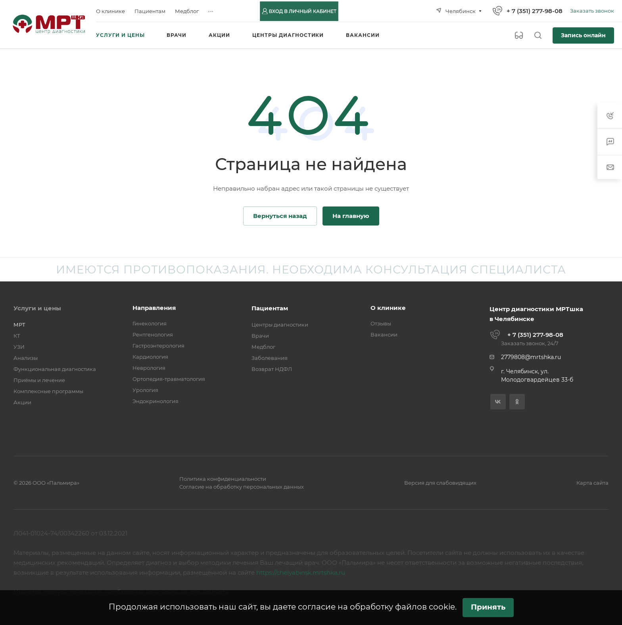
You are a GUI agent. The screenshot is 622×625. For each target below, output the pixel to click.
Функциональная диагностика (54, 369)
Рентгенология (152, 334)
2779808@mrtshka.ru (531, 357)
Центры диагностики (279, 324)
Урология (145, 390)
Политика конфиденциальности (222, 479)
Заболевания (269, 358)
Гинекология (149, 323)
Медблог (263, 347)
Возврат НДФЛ (271, 369)
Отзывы (381, 323)
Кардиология (150, 357)
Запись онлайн (583, 35)
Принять (488, 607)
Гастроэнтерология (158, 345)
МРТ (19, 324)
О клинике (388, 308)
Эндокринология (155, 401)
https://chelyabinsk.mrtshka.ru (300, 572)
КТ (16, 336)
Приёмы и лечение (39, 380)
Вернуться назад (280, 216)
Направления (154, 308)
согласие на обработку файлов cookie (376, 607)
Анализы (25, 358)
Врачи (260, 336)
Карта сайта (592, 483)
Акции (22, 402)
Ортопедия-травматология (168, 379)
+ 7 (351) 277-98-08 (534, 11)
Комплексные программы (48, 391)
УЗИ (19, 347)
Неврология (148, 368)
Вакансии (384, 334)
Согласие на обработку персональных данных (241, 487)
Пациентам (269, 308)
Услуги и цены (37, 308)
